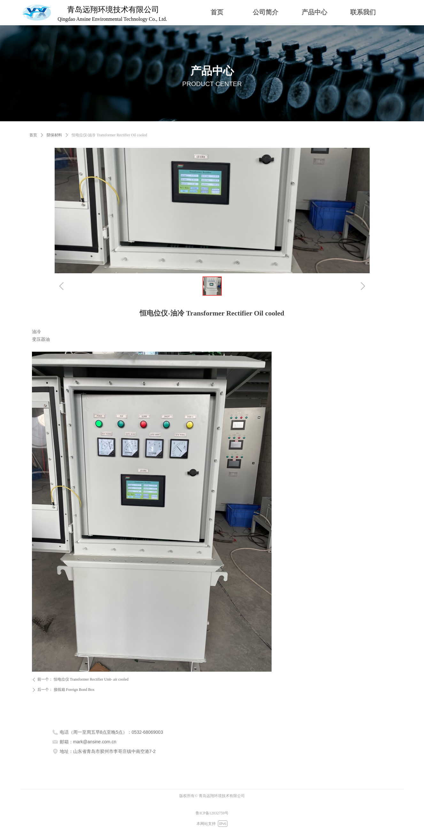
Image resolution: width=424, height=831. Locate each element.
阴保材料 (54, 135)
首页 (33, 135)
